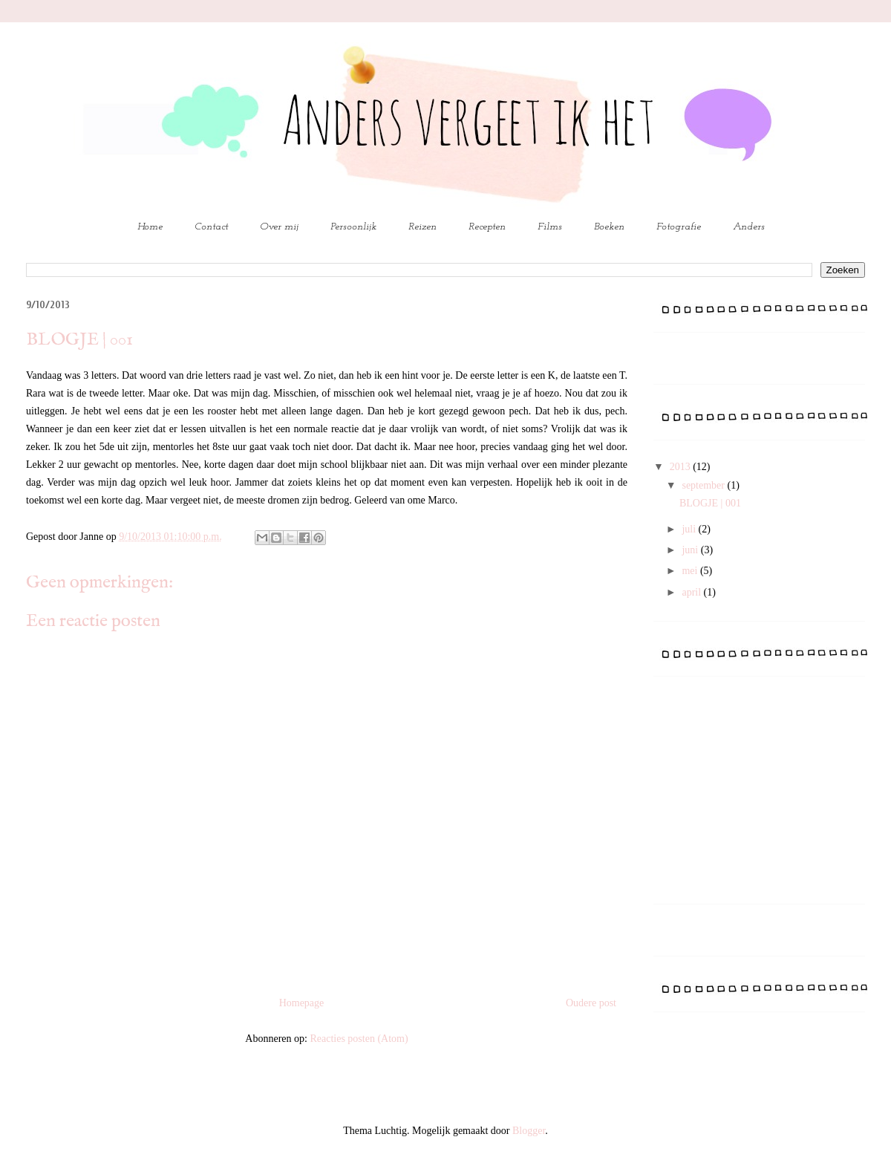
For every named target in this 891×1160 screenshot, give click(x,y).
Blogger (528, 1130)
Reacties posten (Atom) (359, 1038)
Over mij (279, 226)
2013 (681, 466)
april (692, 592)
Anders (749, 226)
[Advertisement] (764, 795)
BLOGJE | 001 (710, 503)
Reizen (422, 226)
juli (690, 529)
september (704, 485)
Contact (211, 226)
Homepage (301, 1003)
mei (691, 570)
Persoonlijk (353, 226)
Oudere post (591, 1003)
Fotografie (678, 226)
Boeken (609, 226)
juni (691, 549)
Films (550, 226)
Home (150, 226)
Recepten (487, 226)
